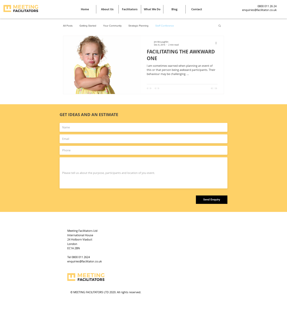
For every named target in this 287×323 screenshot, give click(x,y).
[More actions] (217, 43)
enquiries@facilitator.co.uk (259, 10)
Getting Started (87, 25)
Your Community (112, 25)
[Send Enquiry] (211, 199)
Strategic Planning (138, 25)
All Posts (68, 25)
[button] (129, 9)
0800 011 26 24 (267, 6)
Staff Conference (164, 25)
